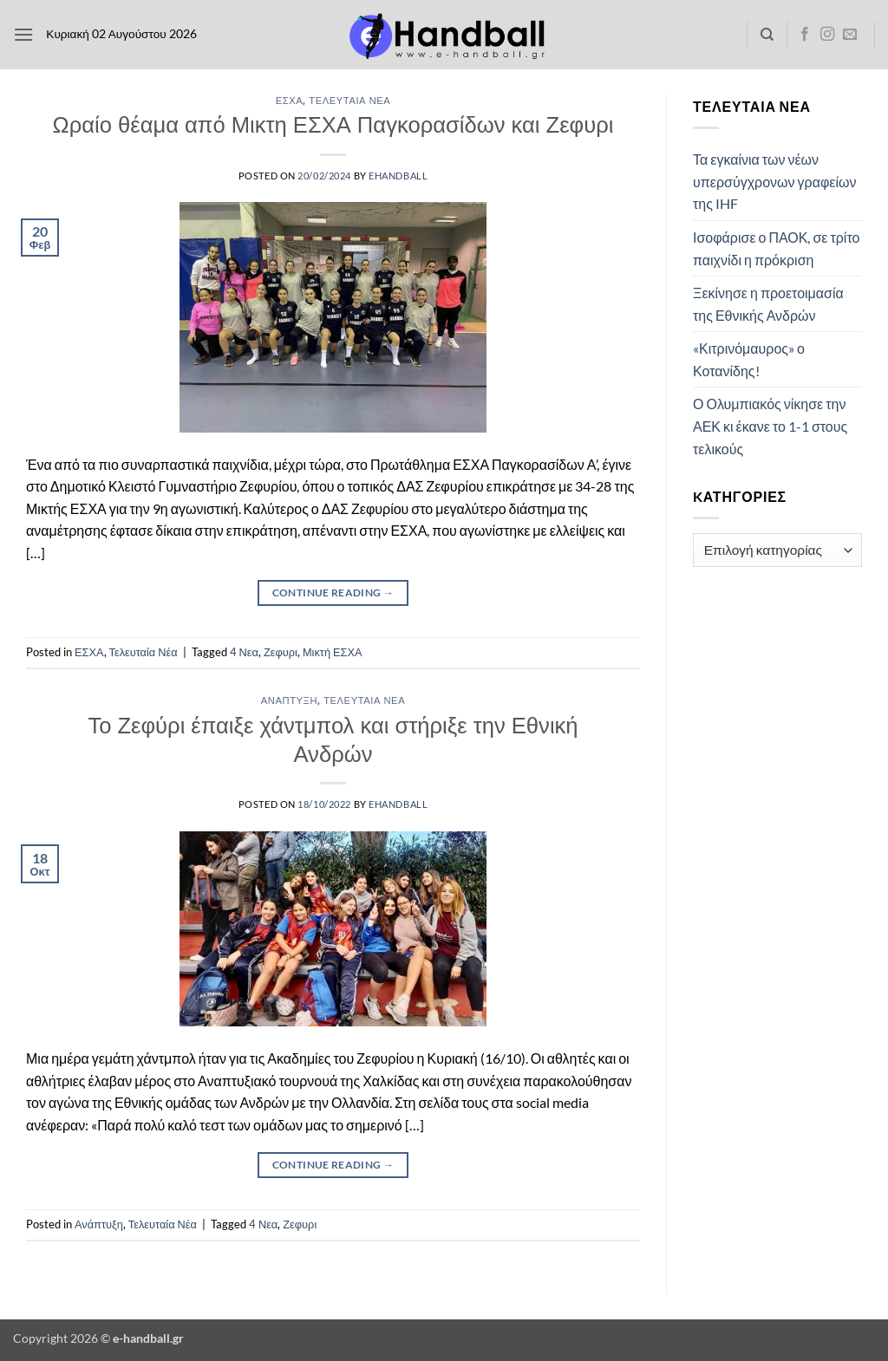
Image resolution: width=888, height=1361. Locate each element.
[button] (23, 34)
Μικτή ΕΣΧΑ (332, 652)
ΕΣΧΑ (290, 100)
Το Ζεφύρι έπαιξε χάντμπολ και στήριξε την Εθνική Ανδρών (333, 739)
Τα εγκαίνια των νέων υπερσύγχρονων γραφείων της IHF (774, 181)
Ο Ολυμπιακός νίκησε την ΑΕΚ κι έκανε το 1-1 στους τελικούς (770, 425)
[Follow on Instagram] (827, 34)
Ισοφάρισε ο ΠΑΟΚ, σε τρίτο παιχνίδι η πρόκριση (776, 248)
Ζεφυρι (280, 652)
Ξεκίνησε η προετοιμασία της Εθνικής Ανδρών (768, 303)
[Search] (767, 34)
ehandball (398, 175)
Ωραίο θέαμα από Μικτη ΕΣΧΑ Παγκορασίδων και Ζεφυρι (333, 124)
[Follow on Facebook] (805, 34)
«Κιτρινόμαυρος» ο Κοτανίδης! (749, 359)
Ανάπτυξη (289, 700)
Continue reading (333, 592)
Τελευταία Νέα (349, 100)
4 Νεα (244, 652)
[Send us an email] (850, 34)
